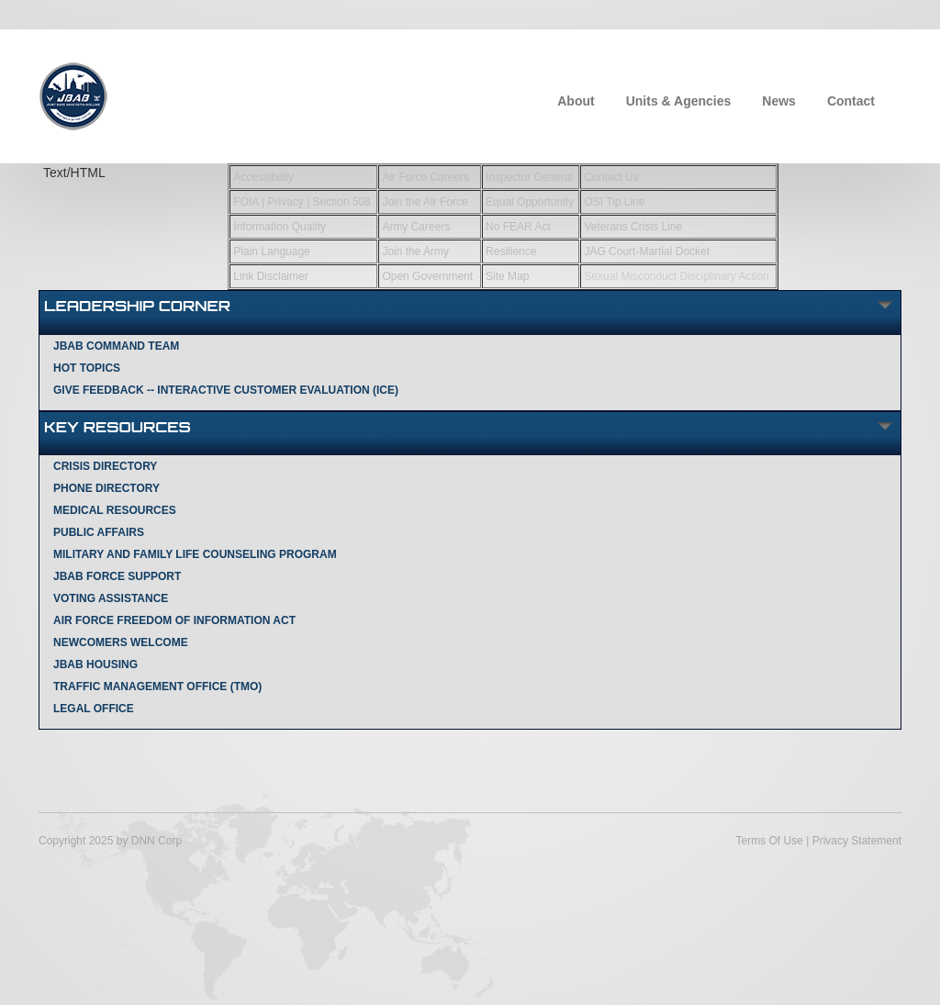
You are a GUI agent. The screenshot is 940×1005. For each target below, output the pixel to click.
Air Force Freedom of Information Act (174, 620)
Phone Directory (106, 488)
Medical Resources (114, 510)
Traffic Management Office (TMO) (157, 686)
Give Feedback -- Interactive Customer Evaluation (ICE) (225, 390)
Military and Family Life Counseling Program (195, 554)
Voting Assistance (110, 598)
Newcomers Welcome (120, 642)
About (575, 101)
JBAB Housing (95, 664)
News (779, 101)
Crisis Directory (105, 466)
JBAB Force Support (117, 576)
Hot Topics (86, 368)
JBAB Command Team (116, 346)
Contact (851, 101)
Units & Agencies (679, 101)
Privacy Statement (856, 840)
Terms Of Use (768, 840)
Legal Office (93, 708)
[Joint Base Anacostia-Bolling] (73, 94)
